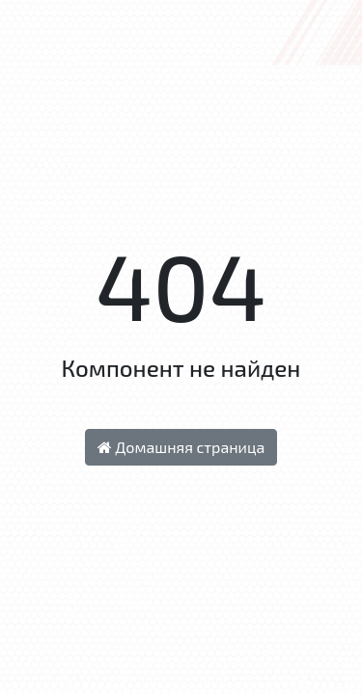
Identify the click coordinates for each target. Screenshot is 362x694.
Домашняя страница (181, 447)
